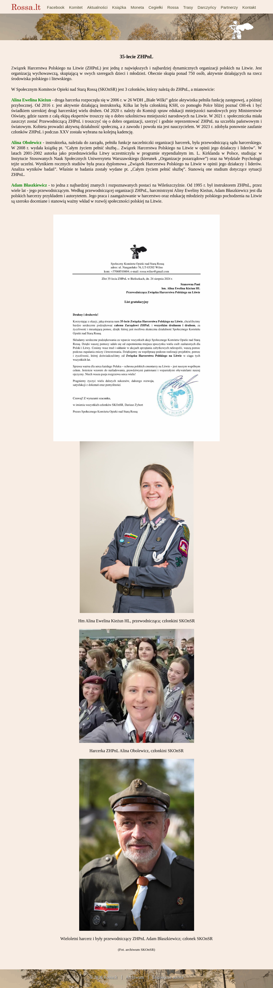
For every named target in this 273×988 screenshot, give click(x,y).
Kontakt (249, 7)
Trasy (188, 7)
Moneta (137, 7)
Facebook (56, 7)
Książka (119, 7)
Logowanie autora (167, 977)
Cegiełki (155, 7)
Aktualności (97, 7)
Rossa (173, 7)
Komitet (76, 7)
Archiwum (135, 977)
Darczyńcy (207, 7)
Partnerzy (229, 7)
